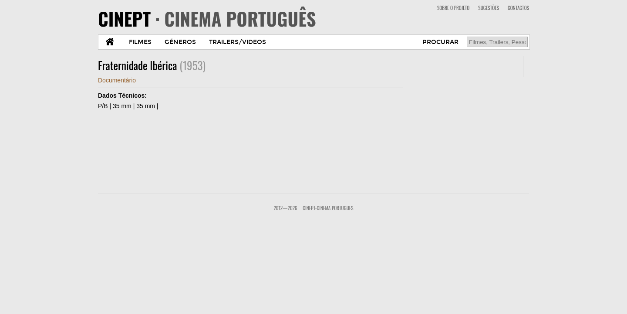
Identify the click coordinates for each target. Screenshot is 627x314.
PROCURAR (440, 42)
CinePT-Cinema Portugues (328, 208)
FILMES (140, 42)
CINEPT (207, 18)
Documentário (117, 80)
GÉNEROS (180, 42)
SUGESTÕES (488, 7)
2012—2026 (285, 208)
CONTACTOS (518, 7)
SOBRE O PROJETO (453, 7)
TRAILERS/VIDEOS (237, 42)
